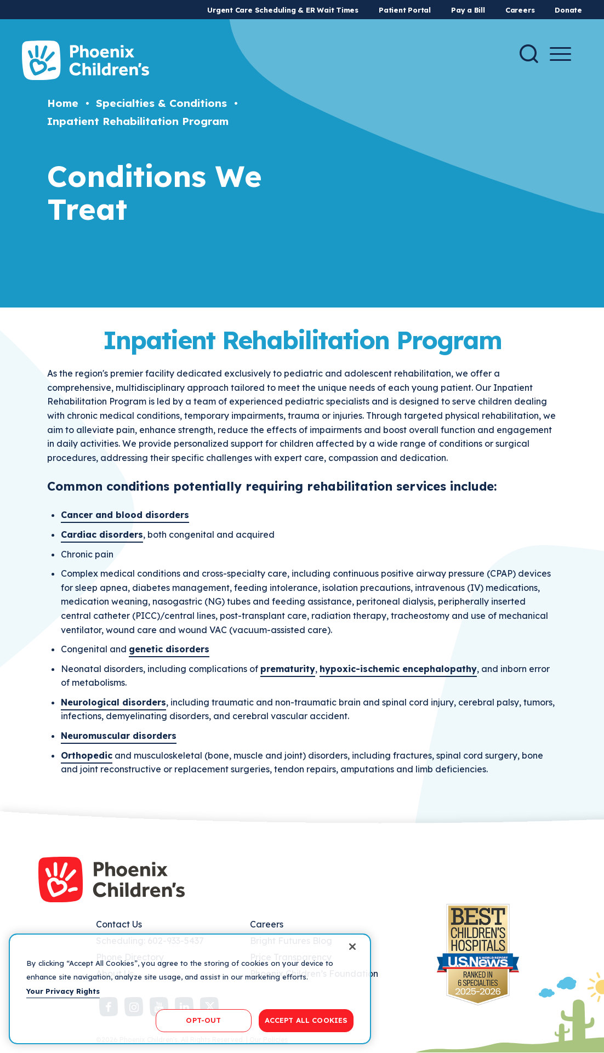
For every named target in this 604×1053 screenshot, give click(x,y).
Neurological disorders (113, 702)
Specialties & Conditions (161, 103)
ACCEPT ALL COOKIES (306, 1020)
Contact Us (119, 924)
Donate (568, 9)
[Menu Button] (560, 54)
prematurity (287, 668)
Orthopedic (86, 755)
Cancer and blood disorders (125, 514)
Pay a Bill (468, 9)
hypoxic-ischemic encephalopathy (398, 668)
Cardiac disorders (102, 534)
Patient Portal (405, 9)
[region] (190, 989)
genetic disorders (169, 649)
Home (62, 103)
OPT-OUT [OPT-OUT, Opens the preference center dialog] (203, 1020)
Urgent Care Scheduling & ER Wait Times (282, 9)
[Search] (529, 54)
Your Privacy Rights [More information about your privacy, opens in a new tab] (63, 991)
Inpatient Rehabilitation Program (138, 121)
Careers (519, 9)
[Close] (352, 947)
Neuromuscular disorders (118, 735)
